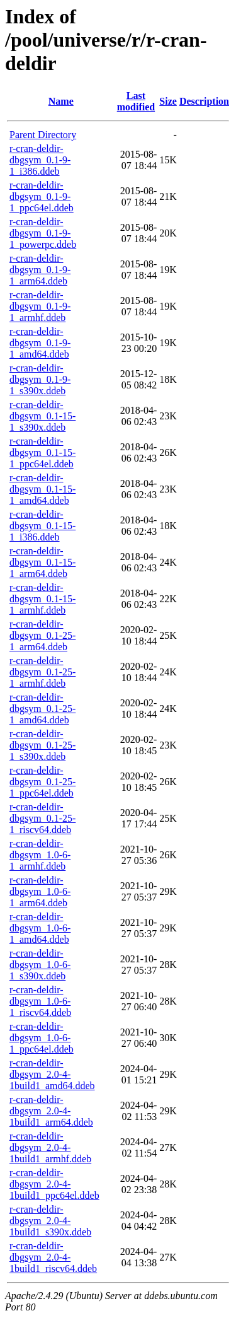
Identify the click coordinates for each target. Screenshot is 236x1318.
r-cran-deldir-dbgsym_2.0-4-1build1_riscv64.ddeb (53, 1257)
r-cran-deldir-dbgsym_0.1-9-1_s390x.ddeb (39, 379)
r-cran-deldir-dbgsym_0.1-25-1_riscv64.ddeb (42, 818)
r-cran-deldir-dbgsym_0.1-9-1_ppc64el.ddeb (41, 196)
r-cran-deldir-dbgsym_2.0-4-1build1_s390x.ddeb (50, 1220)
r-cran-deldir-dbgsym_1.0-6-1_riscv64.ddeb (40, 1001)
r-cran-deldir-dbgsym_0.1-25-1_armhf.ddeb (42, 672)
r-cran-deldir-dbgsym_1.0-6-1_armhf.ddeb (39, 855)
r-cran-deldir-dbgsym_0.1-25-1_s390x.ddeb (42, 745)
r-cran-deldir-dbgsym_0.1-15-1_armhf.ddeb (42, 598)
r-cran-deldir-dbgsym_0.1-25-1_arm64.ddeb (42, 635)
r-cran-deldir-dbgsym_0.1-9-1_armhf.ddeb (39, 306)
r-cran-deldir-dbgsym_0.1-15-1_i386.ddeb (42, 525)
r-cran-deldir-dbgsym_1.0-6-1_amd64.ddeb (39, 928)
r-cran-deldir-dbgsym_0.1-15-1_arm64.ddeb (42, 562)
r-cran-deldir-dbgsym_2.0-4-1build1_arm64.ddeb (51, 1111)
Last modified (136, 101)
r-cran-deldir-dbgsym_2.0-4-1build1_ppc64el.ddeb (54, 1184)
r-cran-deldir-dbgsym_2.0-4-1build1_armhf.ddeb (50, 1147)
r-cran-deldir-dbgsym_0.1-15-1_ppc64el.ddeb (42, 452)
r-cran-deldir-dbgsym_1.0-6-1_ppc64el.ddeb (41, 1037)
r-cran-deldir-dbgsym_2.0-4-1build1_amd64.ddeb (52, 1074)
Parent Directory (42, 134)
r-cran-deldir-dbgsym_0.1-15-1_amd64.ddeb (42, 489)
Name (61, 101)
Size (168, 101)
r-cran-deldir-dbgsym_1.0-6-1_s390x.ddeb (39, 964)
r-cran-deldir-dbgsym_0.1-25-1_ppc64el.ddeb (42, 781)
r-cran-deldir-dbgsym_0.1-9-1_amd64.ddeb (39, 342)
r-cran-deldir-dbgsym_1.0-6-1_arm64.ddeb (39, 891)
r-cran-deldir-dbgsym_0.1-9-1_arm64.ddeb (39, 269)
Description (204, 101)
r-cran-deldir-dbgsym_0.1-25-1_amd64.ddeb (42, 708)
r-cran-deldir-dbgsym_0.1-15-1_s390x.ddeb (42, 416)
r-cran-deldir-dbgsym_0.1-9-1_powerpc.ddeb (42, 233)
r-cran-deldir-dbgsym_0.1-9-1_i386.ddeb (39, 160)
